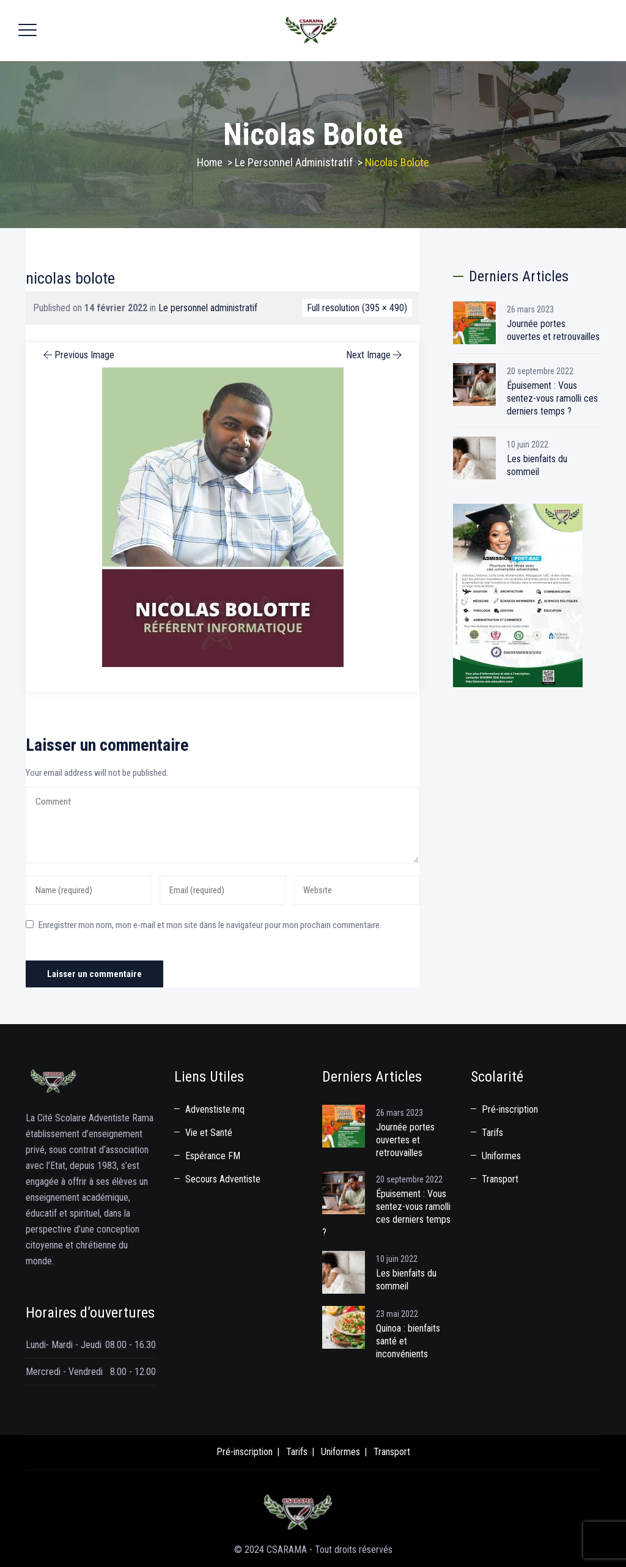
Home (210, 162)
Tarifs (492, 1132)
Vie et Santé (208, 1132)
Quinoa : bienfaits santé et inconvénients (408, 1341)
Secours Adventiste (222, 1179)
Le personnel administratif (207, 308)
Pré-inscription (510, 1109)
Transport (500, 1179)
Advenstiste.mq (215, 1109)
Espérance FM (212, 1156)
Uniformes (501, 1156)
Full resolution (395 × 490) (357, 308)
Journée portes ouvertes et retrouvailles (553, 330)
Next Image (375, 355)
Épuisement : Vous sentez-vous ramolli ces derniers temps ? (552, 398)
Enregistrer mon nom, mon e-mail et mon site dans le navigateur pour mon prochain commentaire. (210, 925)
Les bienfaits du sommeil (537, 465)
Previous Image (77, 355)
